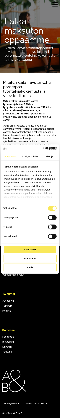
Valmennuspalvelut (13, 274)
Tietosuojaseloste (10, 403)
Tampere (7, 305)
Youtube (7, 351)
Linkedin (7, 346)
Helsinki (6, 310)
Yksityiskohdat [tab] (30, 156)
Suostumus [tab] (10, 156)
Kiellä (30, 267)
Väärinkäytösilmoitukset (36, 403)
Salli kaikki (30, 249)
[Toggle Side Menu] (55, 4)
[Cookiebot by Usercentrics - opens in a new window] (43, 149)
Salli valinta (30, 258)
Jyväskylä (8, 300)
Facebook (8, 336)
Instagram (8, 341)
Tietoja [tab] (49, 156)
